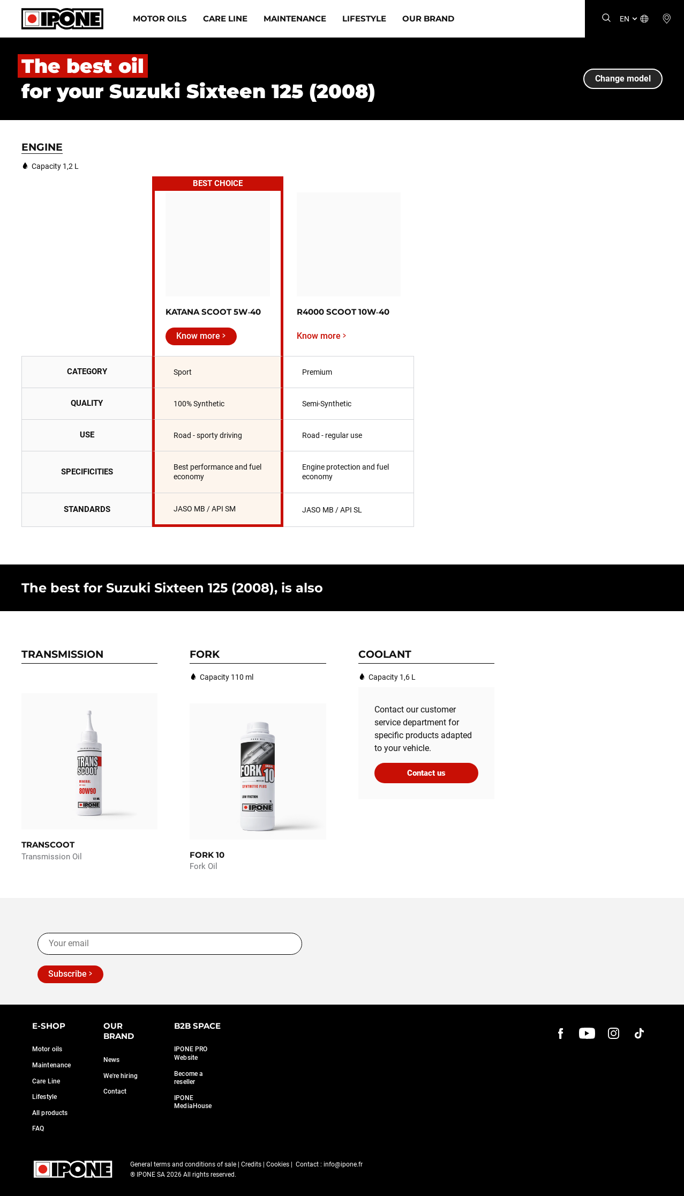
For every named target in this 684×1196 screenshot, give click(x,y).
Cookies (277, 1164)
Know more (198, 336)
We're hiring (120, 1076)
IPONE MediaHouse (193, 1102)
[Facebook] (561, 1033)
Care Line (225, 18)
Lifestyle (364, 18)
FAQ (38, 1128)
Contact (115, 1091)
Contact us (426, 773)
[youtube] (587, 1033)
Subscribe (67, 974)
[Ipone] (62, 18)
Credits (251, 1164)
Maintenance (295, 18)
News (111, 1060)
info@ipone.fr (343, 1164)
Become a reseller (188, 1078)
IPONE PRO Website (190, 1053)
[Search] (606, 18)
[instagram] (613, 1033)
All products (49, 1113)
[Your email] (169, 943)
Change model (623, 78)
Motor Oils (160, 18)
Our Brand (428, 18)
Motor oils (47, 1049)
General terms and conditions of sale (183, 1164)
